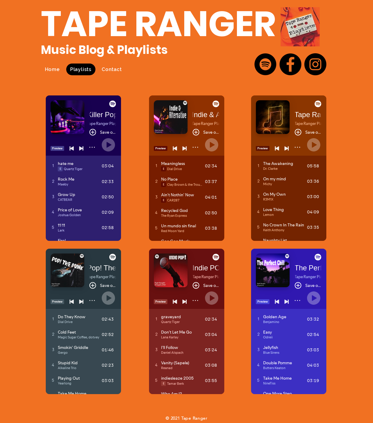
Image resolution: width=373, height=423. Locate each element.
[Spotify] (265, 64)
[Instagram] (315, 64)
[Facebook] (290, 64)
